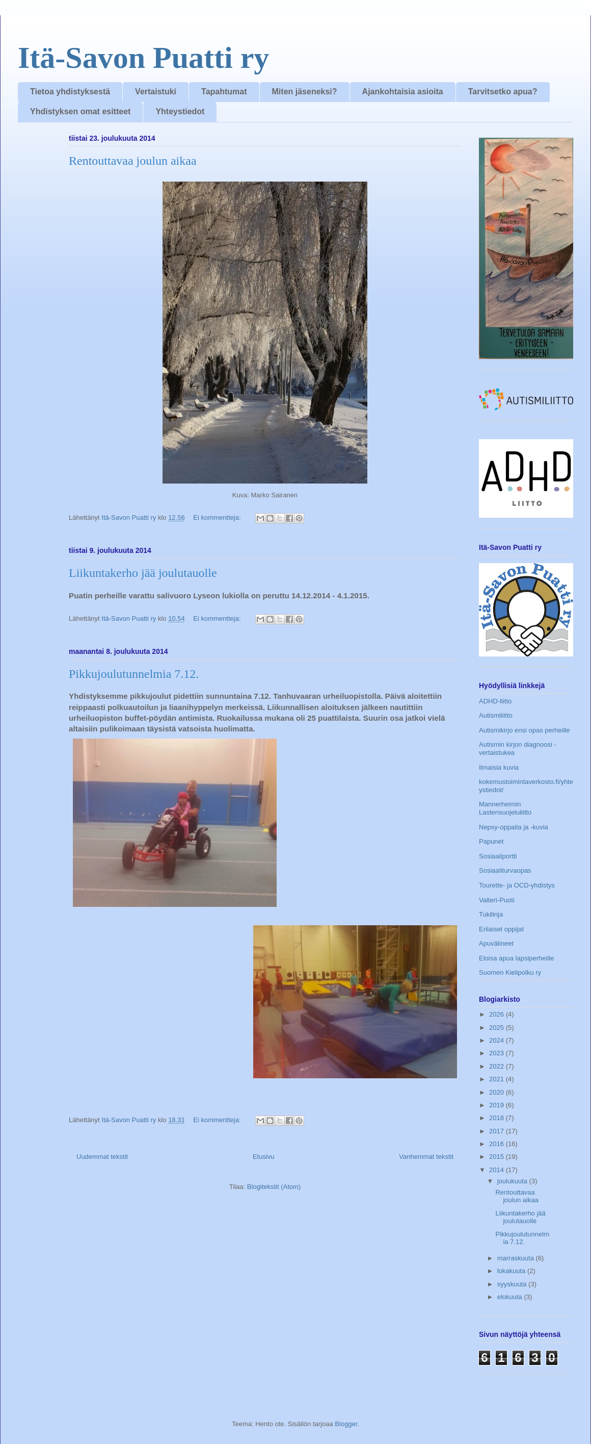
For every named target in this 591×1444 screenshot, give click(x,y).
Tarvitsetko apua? (503, 91)
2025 (497, 1027)
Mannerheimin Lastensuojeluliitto (505, 808)
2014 (497, 1170)
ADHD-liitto (495, 701)
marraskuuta (516, 1258)
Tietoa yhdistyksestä (70, 91)
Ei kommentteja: (218, 517)
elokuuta (510, 1297)
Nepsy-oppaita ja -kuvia (513, 827)
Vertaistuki (155, 91)
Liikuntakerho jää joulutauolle (143, 572)
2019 (497, 1105)
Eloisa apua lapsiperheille (516, 958)
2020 (497, 1092)
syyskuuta (512, 1284)
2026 (497, 1014)
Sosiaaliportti (498, 856)
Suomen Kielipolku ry (510, 972)
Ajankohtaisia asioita (402, 91)
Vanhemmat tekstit (426, 1156)
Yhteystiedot (179, 111)
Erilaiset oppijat (501, 929)
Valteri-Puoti (497, 900)
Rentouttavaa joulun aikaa (133, 160)
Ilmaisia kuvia (499, 767)
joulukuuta (513, 1181)
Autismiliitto (496, 715)
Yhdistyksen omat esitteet (80, 111)
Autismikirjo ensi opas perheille (524, 730)
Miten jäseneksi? (304, 91)
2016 (497, 1144)
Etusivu (264, 1156)
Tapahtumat (224, 91)
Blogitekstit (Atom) (274, 1186)
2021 (497, 1079)
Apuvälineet (496, 943)
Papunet (491, 841)
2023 (497, 1053)
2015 (497, 1156)
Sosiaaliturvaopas (505, 870)
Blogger (346, 1424)
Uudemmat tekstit (102, 1156)
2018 (497, 1118)
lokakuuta (512, 1271)
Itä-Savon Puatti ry (143, 57)
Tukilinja (491, 914)
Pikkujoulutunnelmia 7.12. (134, 673)
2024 (497, 1040)
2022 (497, 1066)
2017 (497, 1131)
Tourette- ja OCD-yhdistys (517, 885)
